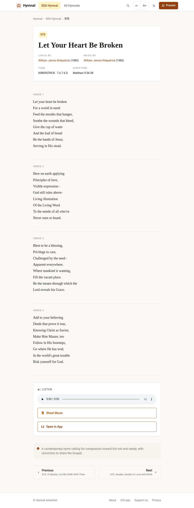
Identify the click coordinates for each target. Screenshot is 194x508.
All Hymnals (72, 5)
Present (168, 5)
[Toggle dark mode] (153, 5)
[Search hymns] (128, 5)
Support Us (141, 500)
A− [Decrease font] (137, 5)
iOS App (125, 500)
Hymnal (37, 18)
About (112, 500)
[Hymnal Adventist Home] (25, 5)
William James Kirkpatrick (54, 60)
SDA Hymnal (49, 5)
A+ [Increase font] (145, 5)
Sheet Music (52, 413)
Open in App (52, 426)
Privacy (156, 500)
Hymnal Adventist (46, 500)
